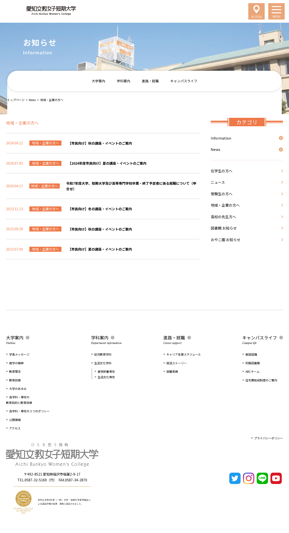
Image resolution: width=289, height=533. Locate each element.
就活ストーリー (176, 363)
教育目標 (15, 380)
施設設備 (251, 354)
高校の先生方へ (223, 216)
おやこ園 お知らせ (225, 239)
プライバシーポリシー (268, 438)
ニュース (218, 182)
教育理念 (15, 371)
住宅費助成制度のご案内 (261, 380)
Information (221, 137)
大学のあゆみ (17, 388)
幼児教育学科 (103, 354)
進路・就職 (150, 80)
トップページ (16, 100)
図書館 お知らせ (224, 228)
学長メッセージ (19, 354)
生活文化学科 (103, 363)
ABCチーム (252, 371)
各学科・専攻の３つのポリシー (29, 411)
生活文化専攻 (106, 377)
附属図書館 (252, 363)
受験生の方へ (221, 193)
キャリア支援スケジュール (183, 354)
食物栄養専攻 (106, 371)
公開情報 (15, 420)
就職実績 (172, 371)
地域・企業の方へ (225, 205)
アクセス (14, 428)
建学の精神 (16, 363)
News (32, 100)
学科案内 (123, 80)
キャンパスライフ (183, 80)
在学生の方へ (221, 170)
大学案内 (98, 80)
